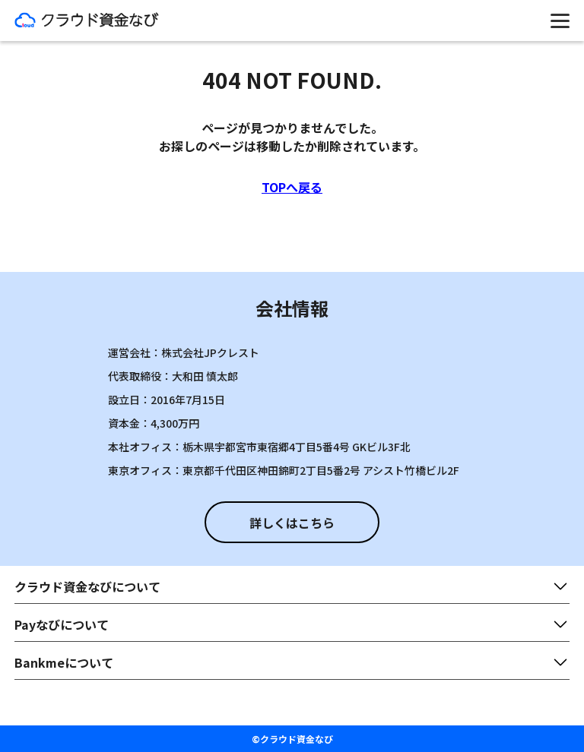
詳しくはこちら (292, 522)
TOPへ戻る (292, 187)
